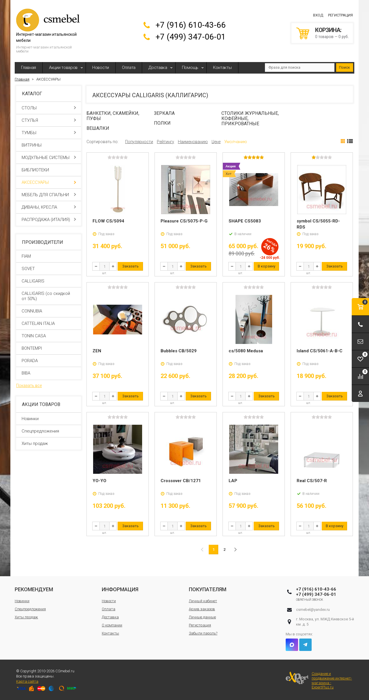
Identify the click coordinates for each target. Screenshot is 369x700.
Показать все (29, 385)
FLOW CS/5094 (108, 221)
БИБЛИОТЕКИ (49, 170)
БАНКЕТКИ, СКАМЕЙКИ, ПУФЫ (112, 116)
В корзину (266, 266)
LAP (233, 480)
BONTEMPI (32, 348)
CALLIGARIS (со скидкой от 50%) (46, 296)
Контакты (222, 67)
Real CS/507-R (312, 480)
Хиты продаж (35, 443)
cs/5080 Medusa (246, 350)
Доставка (157, 67)
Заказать (130, 266)
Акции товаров (63, 67)
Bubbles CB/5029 (179, 350)
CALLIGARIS (33, 281)
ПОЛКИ (162, 123)
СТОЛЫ (49, 108)
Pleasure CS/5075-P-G (184, 221)
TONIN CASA (34, 335)
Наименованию (193, 141)
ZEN (97, 350)
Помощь (190, 67)
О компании (112, 625)
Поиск (344, 67)
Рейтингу (165, 141)
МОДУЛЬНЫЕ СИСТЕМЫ (49, 157)
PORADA (30, 360)
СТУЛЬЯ (49, 120)
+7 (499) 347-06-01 (190, 37)
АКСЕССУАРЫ (49, 182)
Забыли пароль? (203, 633)
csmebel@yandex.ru (313, 609)
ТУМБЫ (49, 132)
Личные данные (202, 617)
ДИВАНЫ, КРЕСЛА (49, 207)
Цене (216, 141)
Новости (100, 67)
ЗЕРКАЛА (164, 113)
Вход (318, 15)
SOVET (28, 268)
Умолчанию (235, 141)
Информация (120, 589)
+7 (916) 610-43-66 (190, 25)
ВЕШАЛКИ (97, 128)
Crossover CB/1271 (181, 480)
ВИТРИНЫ (49, 145)
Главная (28, 67)
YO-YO (99, 480)
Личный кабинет (203, 601)
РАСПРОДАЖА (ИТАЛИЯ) (49, 219)
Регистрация (340, 15)
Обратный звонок (309, 599)
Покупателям (207, 589)
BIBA (26, 373)
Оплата (128, 67)
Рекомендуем (34, 589)
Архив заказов (202, 609)
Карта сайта (27, 681)
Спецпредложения (40, 431)
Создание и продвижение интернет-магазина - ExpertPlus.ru (319, 680)
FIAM (26, 256)
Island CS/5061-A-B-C (319, 350)
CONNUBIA (32, 311)
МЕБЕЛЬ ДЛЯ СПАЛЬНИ (49, 194)
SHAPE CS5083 (245, 221)
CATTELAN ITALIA (38, 323)
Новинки (30, 418)
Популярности (139, 141)
